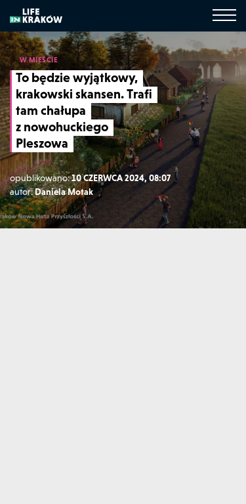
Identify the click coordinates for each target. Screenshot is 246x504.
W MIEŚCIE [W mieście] (39, 60)
